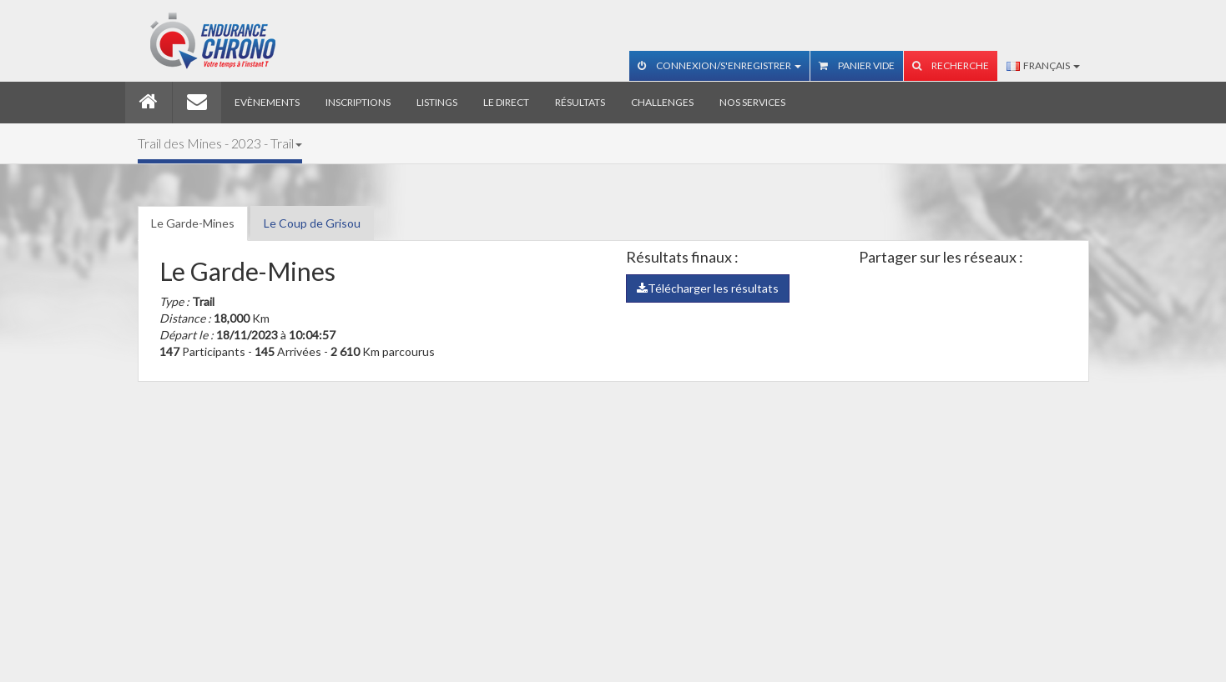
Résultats (580, 102)
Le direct (506, 102)
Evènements (267, 102)
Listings (436, 102)
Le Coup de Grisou (312, 223)
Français (1043, 65)
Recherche (950, 65)
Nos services (752, 102)
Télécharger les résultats (708, 288)
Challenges (662, 102)
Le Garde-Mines (193, 223)
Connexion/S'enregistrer (719, 65)
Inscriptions (358, 102)
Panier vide (857, 65)
